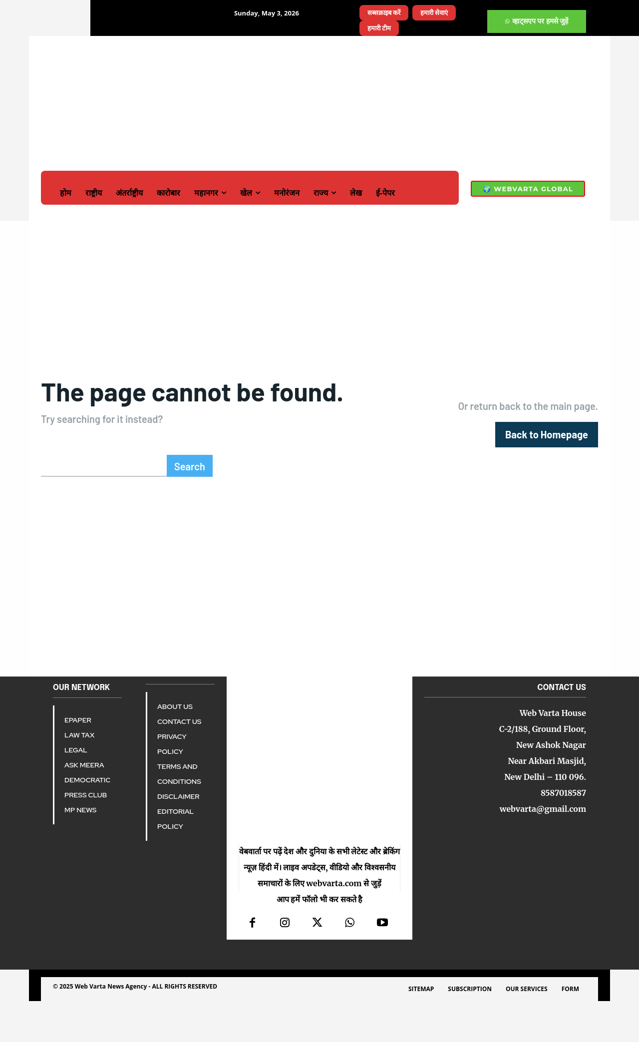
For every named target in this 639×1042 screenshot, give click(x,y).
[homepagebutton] (546, 455)
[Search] (190, 507)
